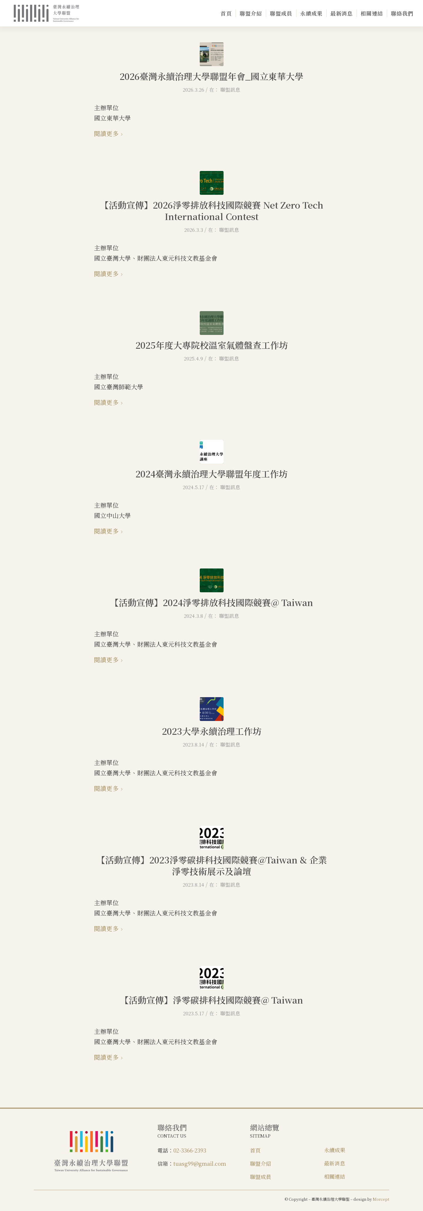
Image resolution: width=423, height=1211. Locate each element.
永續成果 (334, 1150)
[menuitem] (226, 13)
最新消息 (334, 1163)
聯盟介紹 (260, 1163)
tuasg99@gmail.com (199, 1163)
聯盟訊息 (230, 89)
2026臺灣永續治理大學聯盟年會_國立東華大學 (211, 76)
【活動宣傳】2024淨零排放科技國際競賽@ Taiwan (211, 602)
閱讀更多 (109, 133)
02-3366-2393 (189, 1150)
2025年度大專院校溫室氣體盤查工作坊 (211, 344)
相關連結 (334, 1176)
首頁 (255, 1150)
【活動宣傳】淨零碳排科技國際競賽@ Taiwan (211, 999)
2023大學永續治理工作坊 (211, 730)
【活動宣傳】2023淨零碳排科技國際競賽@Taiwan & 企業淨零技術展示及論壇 (211, 865)
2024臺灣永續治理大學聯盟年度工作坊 (211, 473)
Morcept (381, 1199)
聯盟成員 (260, 1176)
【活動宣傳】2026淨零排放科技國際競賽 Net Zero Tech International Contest (211, 210)
